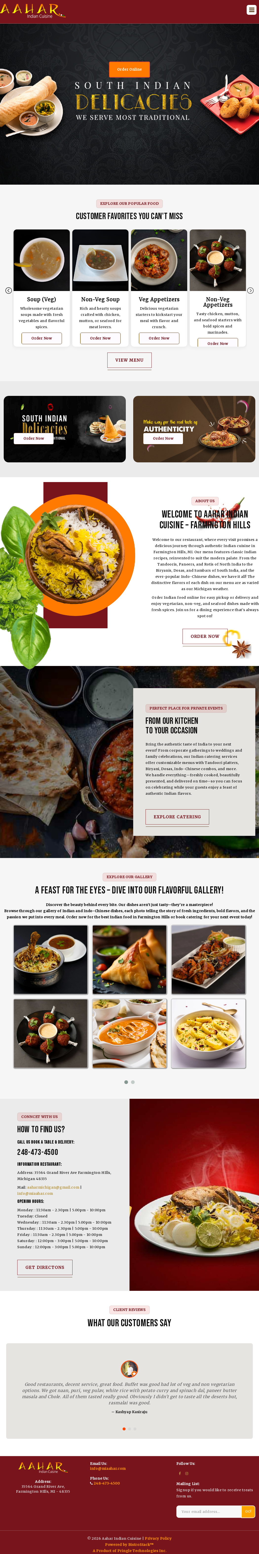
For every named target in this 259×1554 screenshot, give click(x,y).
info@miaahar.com (35, 1193)
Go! (248, 1511)
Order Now (41, 338)
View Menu (129, 360)
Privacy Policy (158, 1538)
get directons (44, 1267)
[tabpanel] (41, 291)
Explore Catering (177, 816)
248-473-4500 (107, 1483)
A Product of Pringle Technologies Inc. (129, 1551)
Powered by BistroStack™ (129, 1544)
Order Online (129, 69)
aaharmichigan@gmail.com (53, 1187)
